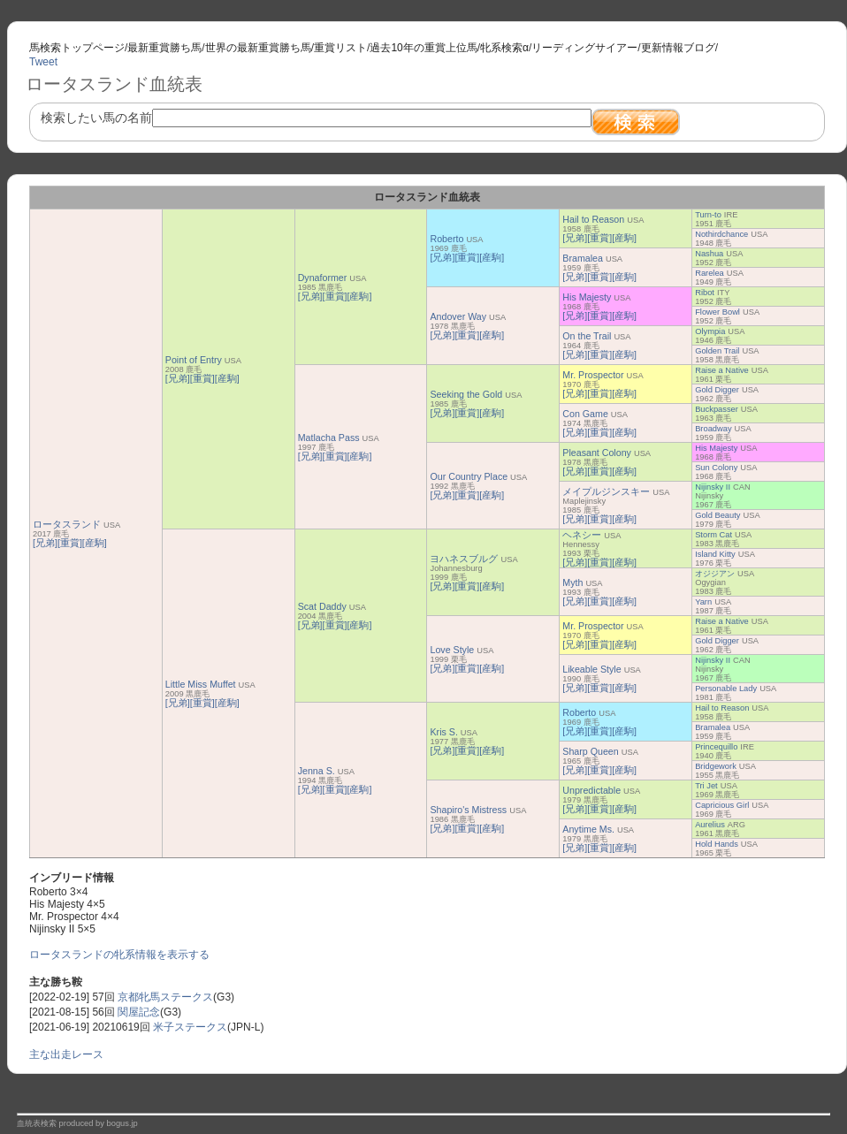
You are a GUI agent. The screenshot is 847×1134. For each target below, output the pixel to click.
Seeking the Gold (466, 394)
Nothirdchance (721, 234)
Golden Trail (717, 350)
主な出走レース (66, 1054)
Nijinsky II (712, 487)
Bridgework (715, 766)
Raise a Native (722, 370)
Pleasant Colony (596, 452)
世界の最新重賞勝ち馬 (258, 48)
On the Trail (586, 336)
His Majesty (586, 297)
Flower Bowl (717, 312)
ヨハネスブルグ (464, 558)
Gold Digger (717, 389)
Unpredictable (591, 790)
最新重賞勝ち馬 (164, 48)
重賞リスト (340, 48)
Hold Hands (716, 844)
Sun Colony (716, 467)
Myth (572, 582)
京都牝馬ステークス (165, 997)
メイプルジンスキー (606, 491)
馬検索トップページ (77, 48)
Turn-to (708, 214)
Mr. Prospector (592, 374)
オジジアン (715, 573)
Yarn (703, 601)
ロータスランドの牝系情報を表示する (119, 954)
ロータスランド (67, 524)
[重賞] (69, 542)
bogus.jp (122, 1123)
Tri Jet (706, 785)
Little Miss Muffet (200, 684)
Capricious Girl (722, 805)
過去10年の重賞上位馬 (423, 48)
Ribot (704, 292)
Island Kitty (715, 554)
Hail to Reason (593, 219)
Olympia (710, 331)
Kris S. (443, 732)
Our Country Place (468, 476)
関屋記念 (139, 1012)
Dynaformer (322, 277)
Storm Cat (713, 534)
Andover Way (458, 316)
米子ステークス (190, 1027)
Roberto (446, 238)
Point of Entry (193, 359)
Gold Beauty (717, 515)
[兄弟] (45, 542)
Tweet (43, 62)
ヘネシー (581, 534)
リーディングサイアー (584, 48)
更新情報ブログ (678, 48)
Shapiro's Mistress (468, 809)
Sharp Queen (590, 751)
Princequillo (716, 746)
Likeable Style (591, 669)
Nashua (709, 253)
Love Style (452, 649)
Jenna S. (316, 770)
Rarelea (709, 273)
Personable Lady (726, 688)
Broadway (713, 428)
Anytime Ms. (588, 829)
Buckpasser (716, 409)
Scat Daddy (322, 606)
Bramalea (582, 258)
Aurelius (710, 824)
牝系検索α (504, 48)
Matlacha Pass (329, 437)
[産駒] (94, 542)
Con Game (585, 413)
